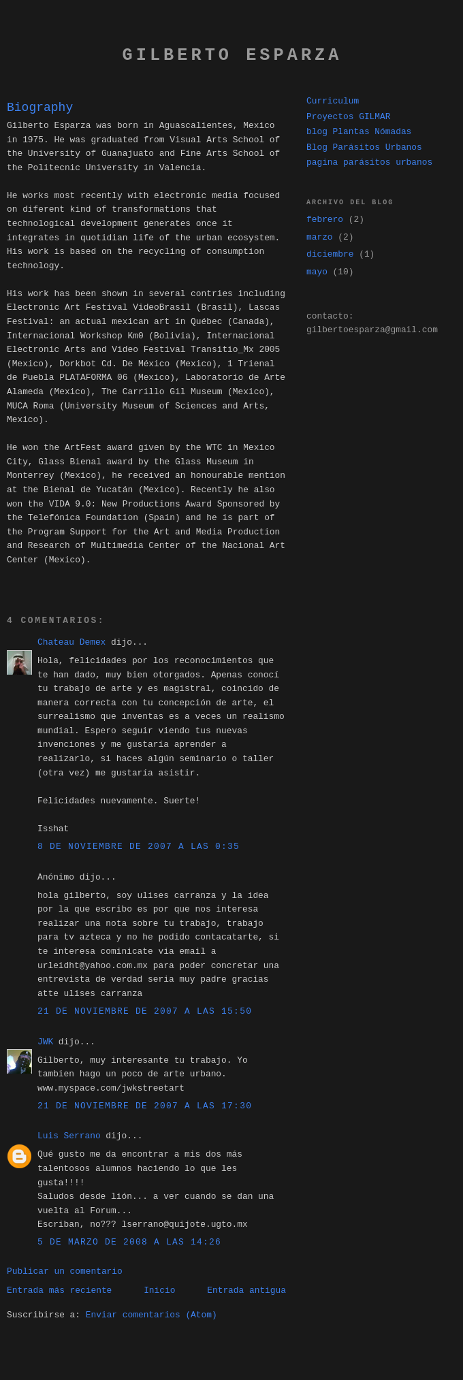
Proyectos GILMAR (348, 117)
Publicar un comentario (65, 1271)
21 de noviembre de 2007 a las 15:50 (144, 1011)
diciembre (329, 254)
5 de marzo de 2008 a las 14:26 (129, 1242)
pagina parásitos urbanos (369, 162)
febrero (324, 219)
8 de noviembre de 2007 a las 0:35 (138, 846)
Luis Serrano (69, 1136)
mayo (317, 272)
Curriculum (332, 101)
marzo (319, 237)
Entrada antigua (246, 1290)
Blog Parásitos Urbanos (364, 147)
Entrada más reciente (59, 1290)
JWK (45, 1042)
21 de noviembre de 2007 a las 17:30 (144, 1106)
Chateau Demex (71, 642)
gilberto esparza (232, 55)
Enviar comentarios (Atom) (151, 1315)
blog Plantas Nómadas (358, 132)
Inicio (159, 1290)
